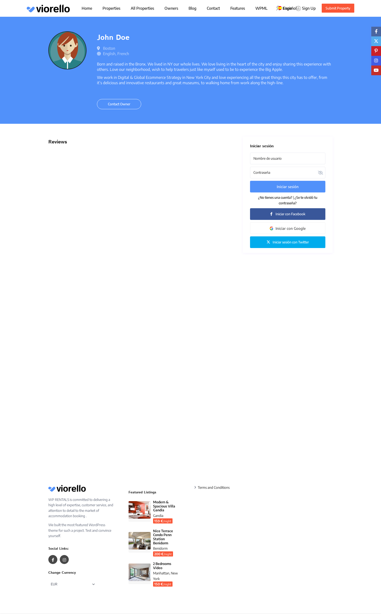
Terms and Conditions (214, 487)
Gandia (158, 516)
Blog (192, 8)
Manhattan (161, 573)
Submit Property (338, 8)
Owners (171, 8)
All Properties (142, 8)
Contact (213, 8)
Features (237, 8)
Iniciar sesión (288, 186)
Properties (111, 8)
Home (87, 8)
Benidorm (160, 548)
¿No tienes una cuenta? (275, 197)
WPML (261, 8)
